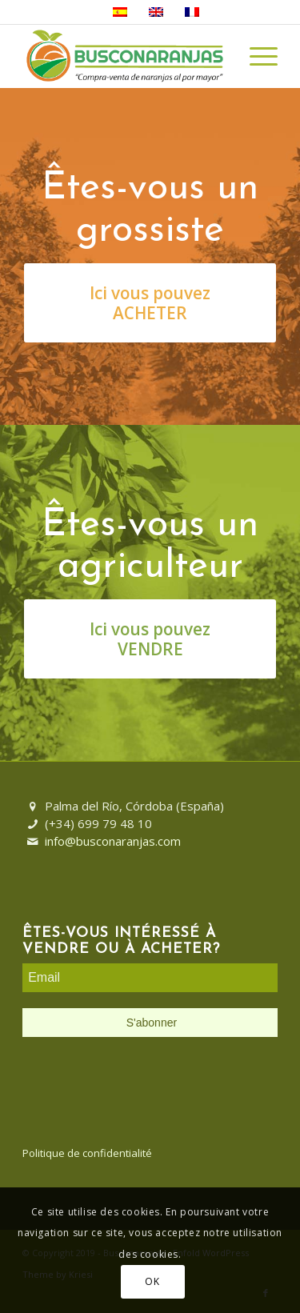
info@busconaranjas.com (113, 841)
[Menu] (256, 56)
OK (152, 1281)
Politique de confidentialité (87, 1153)
